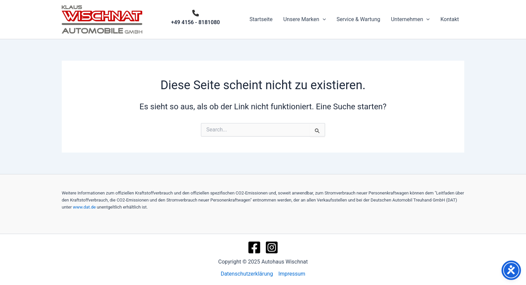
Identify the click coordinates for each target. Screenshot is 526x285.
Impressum (292, 274)
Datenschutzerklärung (247, 274)
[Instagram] (271, 247)
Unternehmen (410, 19)
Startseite (261, 19)
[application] (322, 19)
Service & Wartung (358, 19)
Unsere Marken (304, 19)
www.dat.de (84, 207)
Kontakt (449, 19)
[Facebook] (254, 247)
